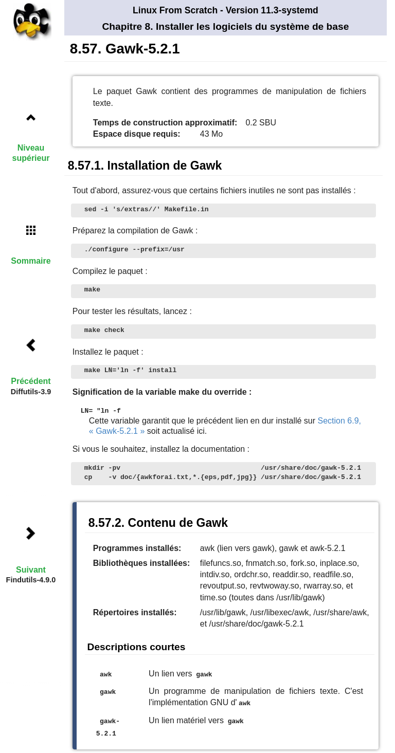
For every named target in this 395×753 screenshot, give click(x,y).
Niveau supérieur (31, 152)
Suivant (31, 569)
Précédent (30, 381)
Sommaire (30, 260)
